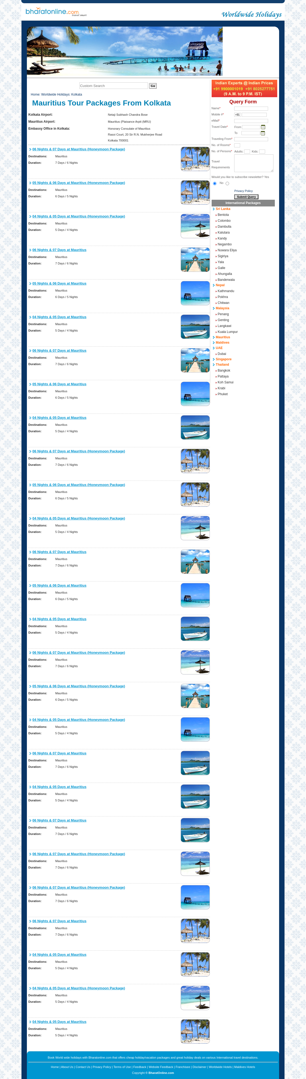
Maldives (223, 342)
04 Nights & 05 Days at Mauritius (60, 317)
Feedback (139, 1067)
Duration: (35, 162)
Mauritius (223, 337)
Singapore (224, 359)
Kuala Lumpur (228, 332)
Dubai (222, 354)
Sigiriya (223, 256)
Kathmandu (226, 291)
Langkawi (225, 326)
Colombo (224, 221)
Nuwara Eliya (227, 250)
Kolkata (76, 94)
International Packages (243, 203)
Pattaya (223, 376)
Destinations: (38, 156)
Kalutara (224, 232)
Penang (223, 314)
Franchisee (183, 1067)
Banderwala (226, 280)
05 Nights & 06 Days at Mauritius (60, 283)
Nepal (220, 285)
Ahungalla (225, 274)
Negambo (225, 244)
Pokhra (223, 297)
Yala (221, 262)
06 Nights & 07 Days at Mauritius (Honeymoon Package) (79, 149)
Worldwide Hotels (220, 1067)
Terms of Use (122, 1067)
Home (35, 94)
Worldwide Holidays (55, 94)
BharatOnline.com (161, 1072)
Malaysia (222, 308)
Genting (223, 320)
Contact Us (83, 1067)
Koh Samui (226, 382)
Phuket (223, 394)
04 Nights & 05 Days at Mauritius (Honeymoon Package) (79, 216)
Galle (221, 268)
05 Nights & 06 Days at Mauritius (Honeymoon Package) (79, 183)
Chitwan (223, 303)
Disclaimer (199, 1067)
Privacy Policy (243, 190)
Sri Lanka (223, 209)
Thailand (222, 364)
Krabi (221, 388)
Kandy (222, 238)
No (224, 182)
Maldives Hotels (244, 1067)
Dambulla (225, 226)
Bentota (223, 215)
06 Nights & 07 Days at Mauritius (60, 250)
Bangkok (224, 370)
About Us (67, 1067)
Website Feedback (161, 1067)
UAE (219, 348)
